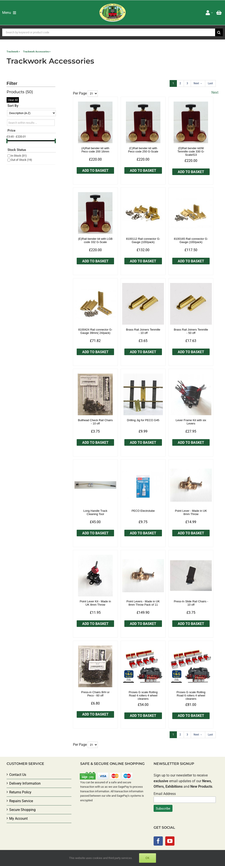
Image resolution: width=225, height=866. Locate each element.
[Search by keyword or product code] (108, 32)
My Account (18, 818)
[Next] (198, 83)
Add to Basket (95, 170)
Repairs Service (21, 801)
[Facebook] (158, 841)
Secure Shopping (22, 810)
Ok (147, 858)
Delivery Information (25, 783)
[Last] (210, 83)
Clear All (13, 100)
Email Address (165, 794)
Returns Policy (20, 792)
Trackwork (12, 51)
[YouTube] (169, 841)
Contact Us (17, 775)
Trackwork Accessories (36, 51)
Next (214, 92)
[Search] (219, 32)
